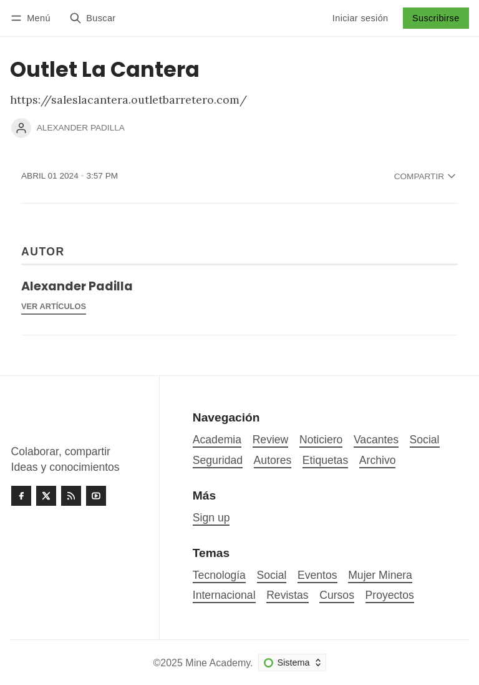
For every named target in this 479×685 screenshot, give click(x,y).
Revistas (287, 595)
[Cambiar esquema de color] (292, 662)
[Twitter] (46, 496)
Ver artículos (53, 306)
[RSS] (71, 496)
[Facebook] (21, 496)
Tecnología (219, 575)
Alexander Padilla (81, 127)
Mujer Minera (380, 575)
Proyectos (389, 595)
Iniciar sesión (360, 18)
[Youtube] (96, 496)
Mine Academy (217, 663)
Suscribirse (436, 18)
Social (272, 575)
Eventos (317, 575)
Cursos (336, 595)
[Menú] (32, 17)
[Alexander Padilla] (21, 128)
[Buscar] (92, 17)
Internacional (224, 595)
